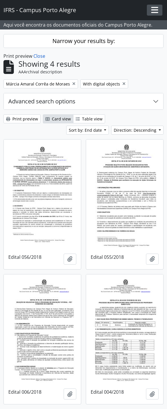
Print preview (22, 119)
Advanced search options (41, 101)
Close (39, 56)
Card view (58, 119)
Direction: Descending (135, 130)
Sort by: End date (86, 130)
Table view (89, 119)
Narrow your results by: (83, 41)
